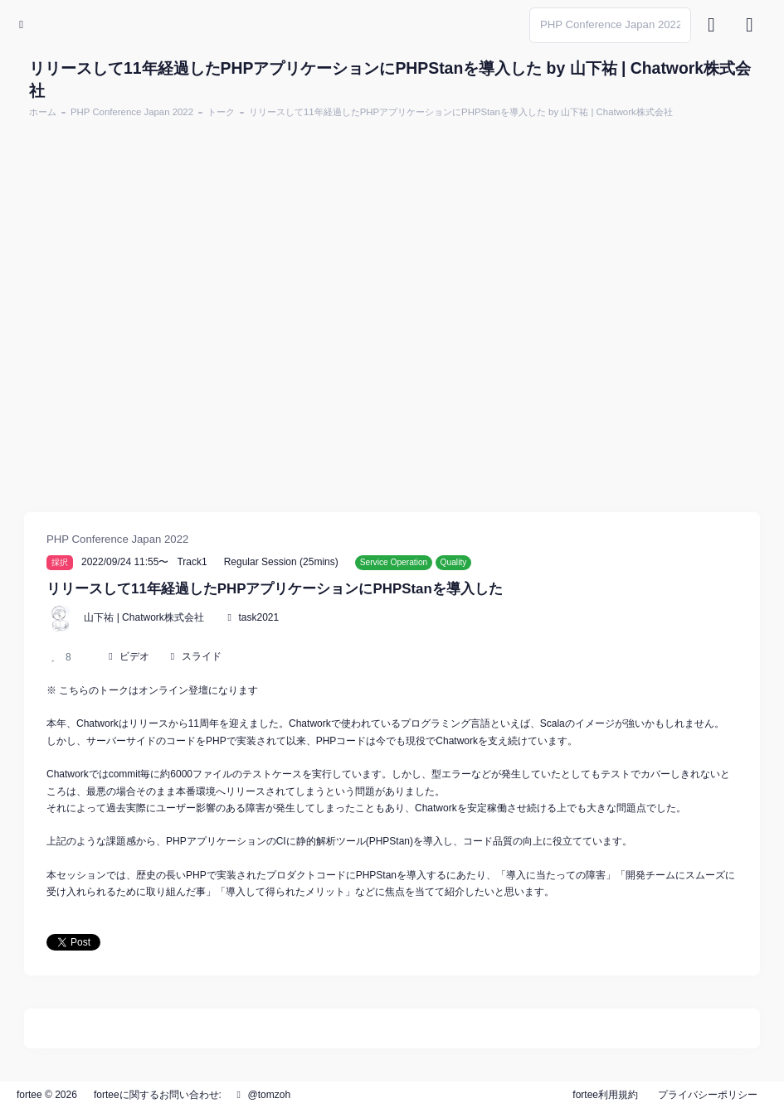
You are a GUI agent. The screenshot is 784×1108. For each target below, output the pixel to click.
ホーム (42, 112)
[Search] (610, 25)
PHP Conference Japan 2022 (132, 112)
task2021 (258, 617)
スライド (202, 656)
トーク (221, 112)
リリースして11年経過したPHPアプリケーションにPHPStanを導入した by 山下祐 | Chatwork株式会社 (461, 112)
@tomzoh (261, 1095)
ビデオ (134, 656)
